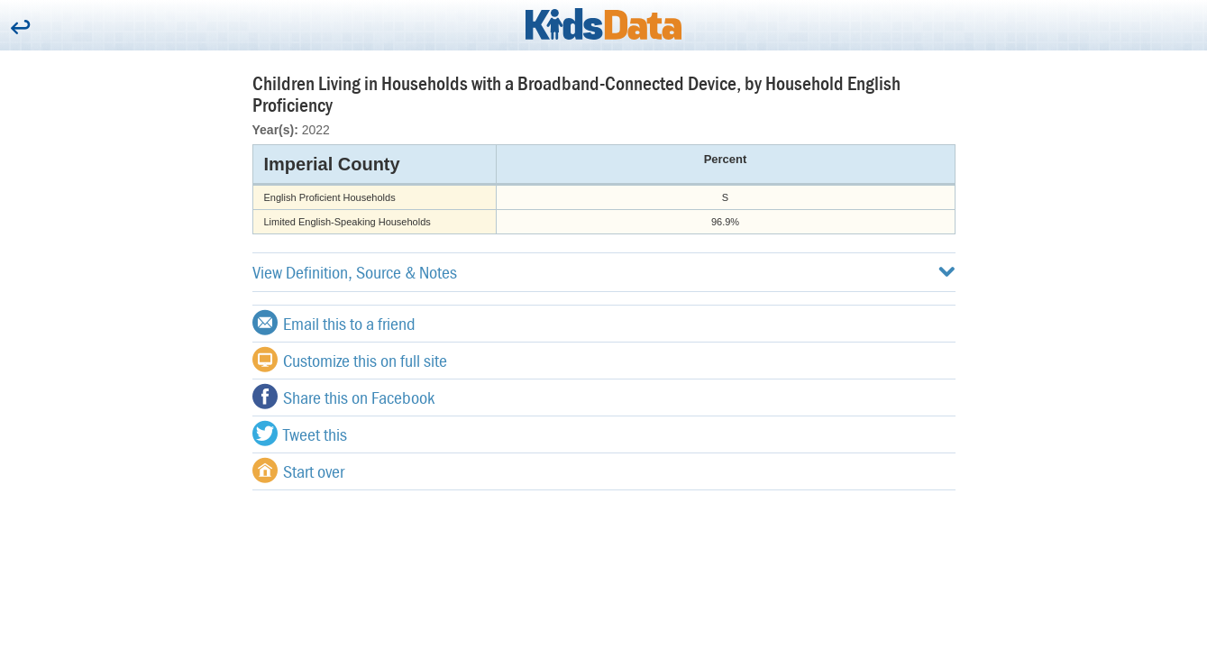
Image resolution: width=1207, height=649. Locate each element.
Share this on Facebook (343, 396)
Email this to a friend (334, 322)
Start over (298, 470)
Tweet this (299, 433)
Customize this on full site (349, 359)
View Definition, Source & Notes (604, 272)
